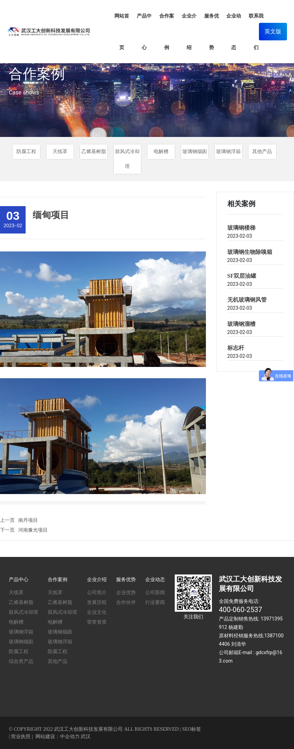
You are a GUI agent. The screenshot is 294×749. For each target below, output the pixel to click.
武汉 (86, 736)
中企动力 (70, 736)
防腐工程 (26, 151)
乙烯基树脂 (93, 151)
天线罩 (60, 151)
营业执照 (21, 736)
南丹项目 (28, 520)
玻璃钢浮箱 (228, 151)
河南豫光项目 (33, 530)
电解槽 (161, 151)
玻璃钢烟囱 (194, 151)
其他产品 (262, 151)
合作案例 (37, 74)
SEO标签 (191, 729)
